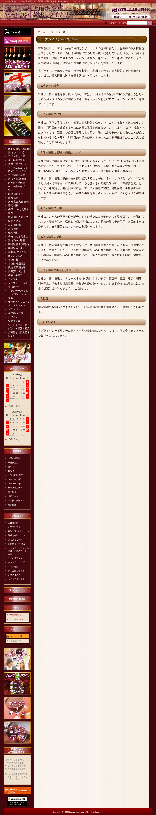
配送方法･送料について (19, 531)
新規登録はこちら (16, 615)
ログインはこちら (16, 619)
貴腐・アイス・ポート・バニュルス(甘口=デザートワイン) (19, 168)
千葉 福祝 (13, 205)
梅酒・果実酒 (15, 275)
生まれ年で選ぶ (16, 160)
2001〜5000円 (14, 483)
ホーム (41, 31)
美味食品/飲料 (15, 313)
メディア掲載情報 (16, 579)
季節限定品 (13, 462)
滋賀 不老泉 (14, 220)
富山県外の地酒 (16, 240)
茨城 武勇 (13, 197)
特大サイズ (14, 321)
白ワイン (12, 471)
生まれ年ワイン (15, 558)
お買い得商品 (14, 458)
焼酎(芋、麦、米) (17, 271)
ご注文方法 (13, 523)
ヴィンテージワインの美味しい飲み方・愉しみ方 (18, 551)
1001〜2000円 (14, 479)
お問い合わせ (144, 13)
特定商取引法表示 (17, 599)
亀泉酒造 (12, 505)
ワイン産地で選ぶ (17, 156)
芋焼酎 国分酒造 (16, 500)
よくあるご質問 (15, 540)
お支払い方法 (14, 527)
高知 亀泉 (13, 228)
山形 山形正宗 (15, 193)
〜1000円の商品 (15, 475)
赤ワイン (12, 466)
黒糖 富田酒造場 (17, 267)
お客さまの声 (14, 575)
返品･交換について (17, 535)
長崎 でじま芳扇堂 (18, 236)
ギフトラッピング (16, 562)
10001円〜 (13, 492)
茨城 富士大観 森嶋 (18, 201)
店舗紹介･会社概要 (17, 544)
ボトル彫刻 (13, 566)
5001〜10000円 (15, 488)
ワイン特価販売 (16, 175)
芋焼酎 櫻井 (14, 259)
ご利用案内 (112, 23)
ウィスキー (14, 279)
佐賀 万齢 (13, 232)
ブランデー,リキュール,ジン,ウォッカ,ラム (18, 294)
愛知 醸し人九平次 (18, 217)
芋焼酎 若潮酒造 (17, 263)
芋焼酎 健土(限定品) (18, 244)
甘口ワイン (13, 496)
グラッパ (13, 309)
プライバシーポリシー (17, 590)
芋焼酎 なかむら (17, 248)
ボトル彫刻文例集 (16, 571)
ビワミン (13, 317)
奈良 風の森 (14, 224)
